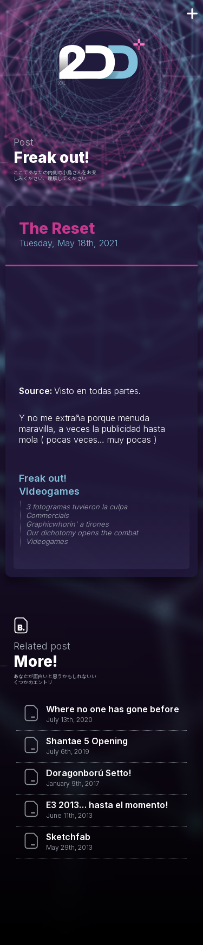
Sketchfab (68, 837)
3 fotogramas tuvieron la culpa (76, 506)
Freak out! (51, 157)
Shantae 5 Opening (87, 741)
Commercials (47, 515)
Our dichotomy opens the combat (82, 532)
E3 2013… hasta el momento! (107, 805)
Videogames (49, 491)
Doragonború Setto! (88, 773)
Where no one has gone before (112, 709)
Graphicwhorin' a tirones (67, 524)
